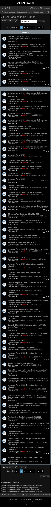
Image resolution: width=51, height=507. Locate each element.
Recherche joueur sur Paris (19, 127)
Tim (23, 365)
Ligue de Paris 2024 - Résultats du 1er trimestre (28, 249)
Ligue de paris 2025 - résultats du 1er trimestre (28, 147)
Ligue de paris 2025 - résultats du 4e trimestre (27, 120)
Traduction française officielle (22, 502)
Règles (18, 57)
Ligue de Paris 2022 (16, 340)
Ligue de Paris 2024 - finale (19, 161)
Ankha (24, 46)
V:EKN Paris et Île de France (18, 16)
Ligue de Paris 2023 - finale (19, 173)
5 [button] (33, 27)
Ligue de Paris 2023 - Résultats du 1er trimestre (28, 334)
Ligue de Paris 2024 (16, 179)
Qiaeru (35, 502)
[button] (17, 27)
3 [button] (27, 27)
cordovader (26, 181)
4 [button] (30, 27)
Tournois (19, 40)
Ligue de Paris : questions (19, 410)
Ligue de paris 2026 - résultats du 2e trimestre (27, 93)
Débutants (19, 65)
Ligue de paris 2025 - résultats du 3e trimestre (27, 133)
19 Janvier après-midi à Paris (20, 363)
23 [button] (39, 27)
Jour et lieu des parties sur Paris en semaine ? (27, 370)
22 (48, 76)
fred (23, 244)
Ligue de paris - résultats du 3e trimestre (25, 192)
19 (39, 76)
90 (39, 84)
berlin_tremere (27, 55)
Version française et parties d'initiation (24, 62)
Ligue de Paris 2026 (16, 100)
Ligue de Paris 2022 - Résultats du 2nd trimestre (28, 424)
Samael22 (25, 64)
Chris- (24, 461)
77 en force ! (13, 227)
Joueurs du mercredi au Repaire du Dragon (26, 45)
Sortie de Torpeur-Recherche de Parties (24, 395)
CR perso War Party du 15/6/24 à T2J (23, 214)
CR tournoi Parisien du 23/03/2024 (22, 236)
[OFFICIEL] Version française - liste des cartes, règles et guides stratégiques (28, 52)
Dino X (24, 419)
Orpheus (25, 412)
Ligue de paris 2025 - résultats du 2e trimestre (27, 140)
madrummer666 (27, 229)
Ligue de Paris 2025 (16, 155)
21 (45, 76)
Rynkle (24, 405)
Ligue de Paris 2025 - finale (19, 113)
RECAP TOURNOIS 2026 (18, 36)
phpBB (19, 499)
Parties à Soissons (16, 186)
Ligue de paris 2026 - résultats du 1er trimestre (28, 106)
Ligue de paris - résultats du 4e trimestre (25, 166)
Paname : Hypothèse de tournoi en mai (24, 221)
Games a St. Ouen (15, 199)
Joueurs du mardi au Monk (19, 80)
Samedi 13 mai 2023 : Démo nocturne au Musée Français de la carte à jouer (28, 302)
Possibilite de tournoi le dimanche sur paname (28, 378)
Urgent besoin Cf (15, 432)
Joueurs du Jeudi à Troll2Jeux (21, 72)
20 (42, 76)
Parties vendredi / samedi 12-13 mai (23, 309)
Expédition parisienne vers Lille (21, 347)
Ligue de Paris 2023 (16, 257)
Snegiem (25, 187)
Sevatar (24, 349)
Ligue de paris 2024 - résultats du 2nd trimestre (28, 206)
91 (42, 84)
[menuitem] (7, 8)
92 (45, 84)
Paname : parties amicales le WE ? (22, 242)
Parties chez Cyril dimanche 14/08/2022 (24, 417)
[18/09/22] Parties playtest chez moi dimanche (27, 404)
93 (48, 84)
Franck (24, 38)
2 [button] (24, 27)
